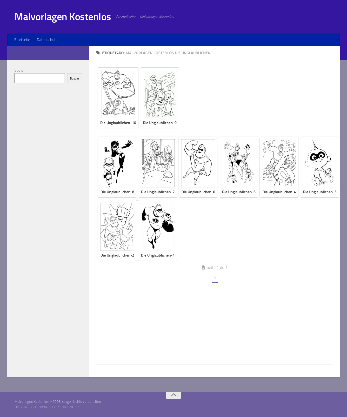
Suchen (20, 70)
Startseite (22, 39)
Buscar (74, 78)
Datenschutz (47, 39)
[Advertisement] (259, 101)
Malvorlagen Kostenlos (62, 17)
